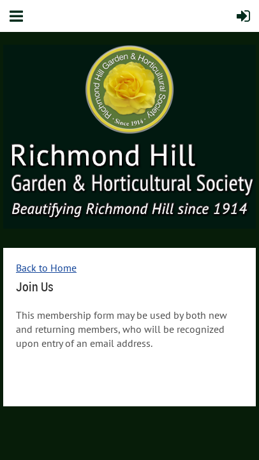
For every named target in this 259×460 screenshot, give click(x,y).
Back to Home (46, 267)
